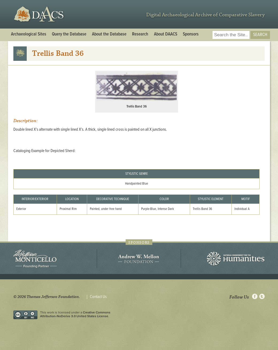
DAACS (39, 14)
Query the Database (69, 34)
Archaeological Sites (28, 34)
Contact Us (98, 297)
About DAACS (165, 34)
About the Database (109, 34)
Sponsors (191, 34)
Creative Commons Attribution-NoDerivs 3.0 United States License (75, 314)
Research (140, 34)
